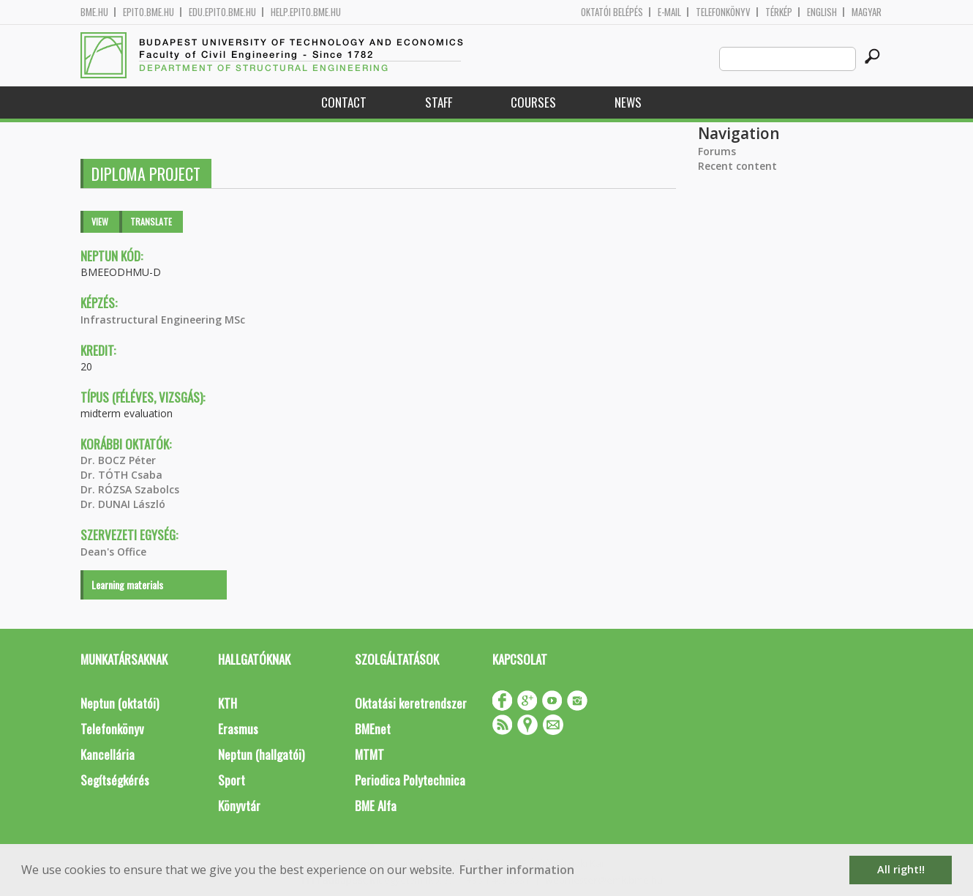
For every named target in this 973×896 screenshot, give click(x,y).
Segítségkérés (114, 780)
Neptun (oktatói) (119, 703)
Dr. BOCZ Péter (118, 460)
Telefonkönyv (723, 12)
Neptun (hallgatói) (261, 754)
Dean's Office (113, 552)
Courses (533, 102)
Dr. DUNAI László (122, 504)
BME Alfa (376, 805)
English (822, 12)
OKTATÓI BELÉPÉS (612, 12)
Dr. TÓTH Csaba (121, 475)
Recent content (737, 166)
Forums (717, 151)
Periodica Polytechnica (410, 780)
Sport (231, 780)
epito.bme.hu (148, 12)
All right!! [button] (901, 869)
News (628, 102)
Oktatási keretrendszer (411, 703)
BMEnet (373, 729)
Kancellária (107, 754)
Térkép (778, 12)
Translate (151, 221)
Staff (438, 102)
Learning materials (127, 584)
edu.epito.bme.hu (222, 12)
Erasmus (238, 729)
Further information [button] (516, 870)
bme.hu (94, 12)
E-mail (669, 12)
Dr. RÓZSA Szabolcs (129, 489)
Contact (344, 102)
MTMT (369, 754)
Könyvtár (239, 805)
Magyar (867, 12)
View (99, 221)
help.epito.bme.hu (306, 12)
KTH (227, 703)
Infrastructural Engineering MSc (162, 319)
